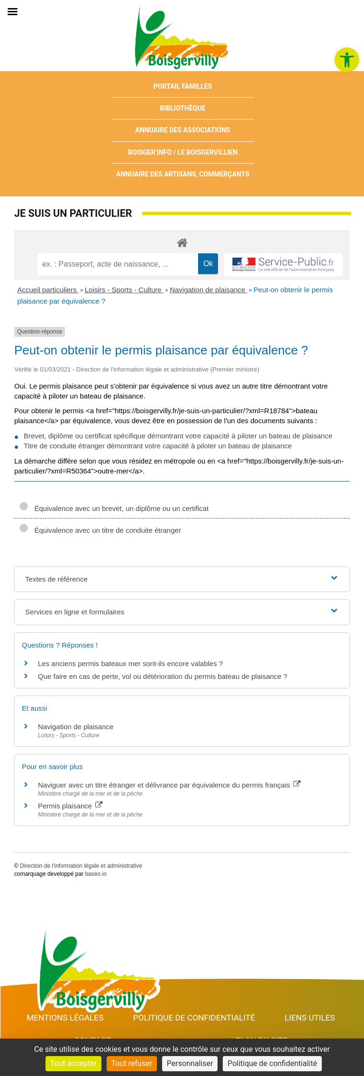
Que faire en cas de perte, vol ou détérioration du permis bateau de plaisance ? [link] (162, 676)
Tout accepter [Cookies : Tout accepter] (73, 1063)
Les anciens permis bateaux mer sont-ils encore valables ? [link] (130, 663)
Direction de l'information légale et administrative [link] (81, 866)
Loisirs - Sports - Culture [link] (124, 290)
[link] (347, 59)
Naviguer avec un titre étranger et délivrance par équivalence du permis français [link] (169, 785)
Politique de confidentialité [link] (194, 1017)
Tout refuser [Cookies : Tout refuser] (131, 1063)
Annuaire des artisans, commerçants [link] (182, 174)
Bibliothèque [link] (183, 108)
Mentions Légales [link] (65, 1017)
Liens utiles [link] (310, 1017)
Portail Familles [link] (183, 86)
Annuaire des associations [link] (182, 130)
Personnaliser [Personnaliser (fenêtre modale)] (190, 1063)
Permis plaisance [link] (70, 806)
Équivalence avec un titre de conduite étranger (100, 530)
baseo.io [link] (95, 874)
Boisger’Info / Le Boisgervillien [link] (182, 152)
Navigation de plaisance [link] (208, 290)
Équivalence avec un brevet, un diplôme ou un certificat (114, 508)
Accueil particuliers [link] (48, 290)
